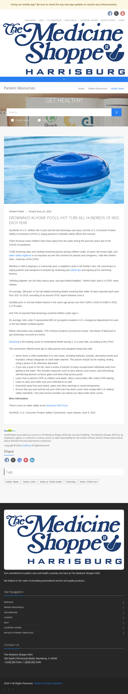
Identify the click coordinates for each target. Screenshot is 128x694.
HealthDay (26, 445)
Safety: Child (29, 482)
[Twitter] (8, 689)
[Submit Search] (117, 112)
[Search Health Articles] (59, 112)
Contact (8, 617)
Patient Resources (97, 88)
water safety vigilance (20, 255)
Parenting (71, 482)
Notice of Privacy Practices (18, 633)
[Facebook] (4, 689)
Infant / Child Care (88, 482)
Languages (30, 20)
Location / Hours (89, 20)
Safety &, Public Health (51, 482)
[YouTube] (12, 689)
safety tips (75, 270)
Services (8, 602)
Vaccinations (11, 612)
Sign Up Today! (108, 20)
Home (81, 88)
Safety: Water (12, 482)
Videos (44, 120)
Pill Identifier (54, 20)
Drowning (14, 341)
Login (121, 20)
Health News (20, 120)
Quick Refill (71, 20)
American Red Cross (57, 405)
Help (41, 20)
